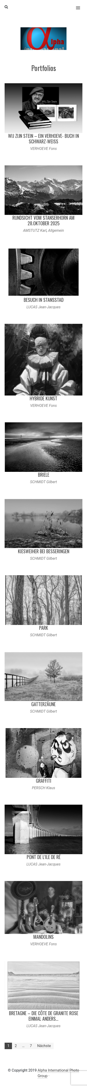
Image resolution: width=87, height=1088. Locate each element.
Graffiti (43, 780)
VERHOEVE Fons (43, 148)
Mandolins (43, 936)
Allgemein (56, 230)
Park (43, 627)
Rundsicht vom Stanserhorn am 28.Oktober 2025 (43, 220)
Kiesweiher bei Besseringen (43, 551)
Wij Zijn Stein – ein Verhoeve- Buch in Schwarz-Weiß (43, 138)
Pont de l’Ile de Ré (44, 856)
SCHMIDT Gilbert (43, 482)
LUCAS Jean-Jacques (43, 307)
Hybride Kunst (43, 398)
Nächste (44, 1046)
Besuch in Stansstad (44, 299)
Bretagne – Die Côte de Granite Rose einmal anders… (43, 1016)
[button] (80, 5)
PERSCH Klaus (43, 788)
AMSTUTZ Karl (34, 230)
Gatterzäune (43, 704)
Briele (43, 474)
